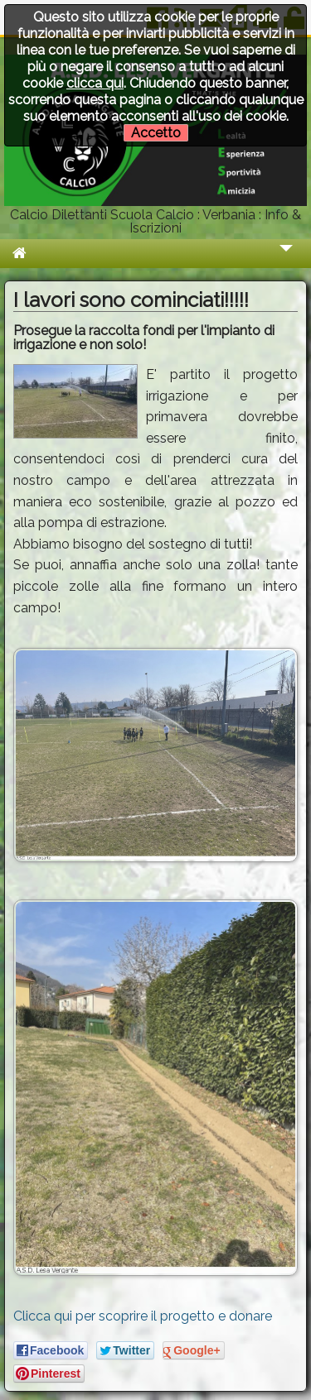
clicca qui (95, 83)
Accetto (156, 133)
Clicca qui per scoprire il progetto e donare (142, 1316)
